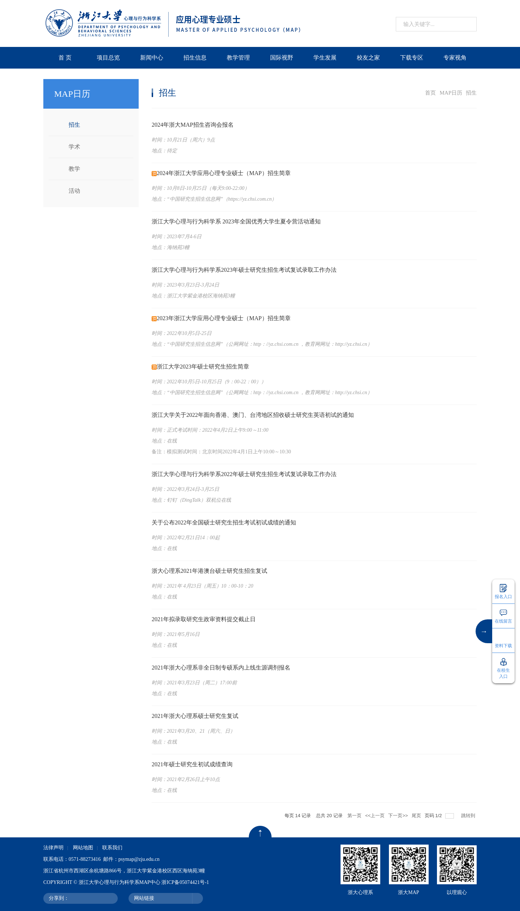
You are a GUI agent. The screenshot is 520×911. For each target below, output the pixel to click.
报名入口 (503, 596)
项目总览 (108, 58)
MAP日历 (450, 93)
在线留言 (503, 621)
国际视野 (281, 58)
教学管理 (238, 58)
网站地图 (83, 847)
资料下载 (503, 645)
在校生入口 (503, 673)
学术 (74, 147)
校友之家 (368, 58)
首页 (430, 93)
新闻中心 (151, 58)
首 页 (65, 58)
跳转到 (469, 815)
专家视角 (455, 58)
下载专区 (411, 58)
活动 (74, 191)
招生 (74, 125)
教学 (74, 169)
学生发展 (325, 58)
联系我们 (112, 847)
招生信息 (195, 58)
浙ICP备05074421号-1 (185, 882)
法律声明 (53, 847)
